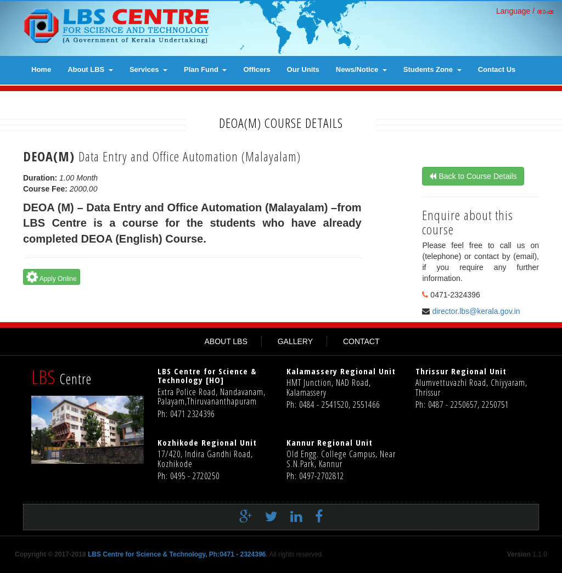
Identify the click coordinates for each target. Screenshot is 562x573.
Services (148, 69)
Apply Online (50, 277)
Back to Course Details (477, 176)
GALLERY (295, 341)
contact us (497, 69)
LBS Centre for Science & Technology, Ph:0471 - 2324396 (177, 554)
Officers (256, 69)
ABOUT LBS (225, 341)
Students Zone (432, 69)
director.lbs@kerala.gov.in (476, 311)
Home (41, 69)
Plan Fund (205, 69)
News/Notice (361, 69)
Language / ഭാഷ (525, 11)
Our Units (303, 69)
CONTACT (361, 341)
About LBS (90, 69)
